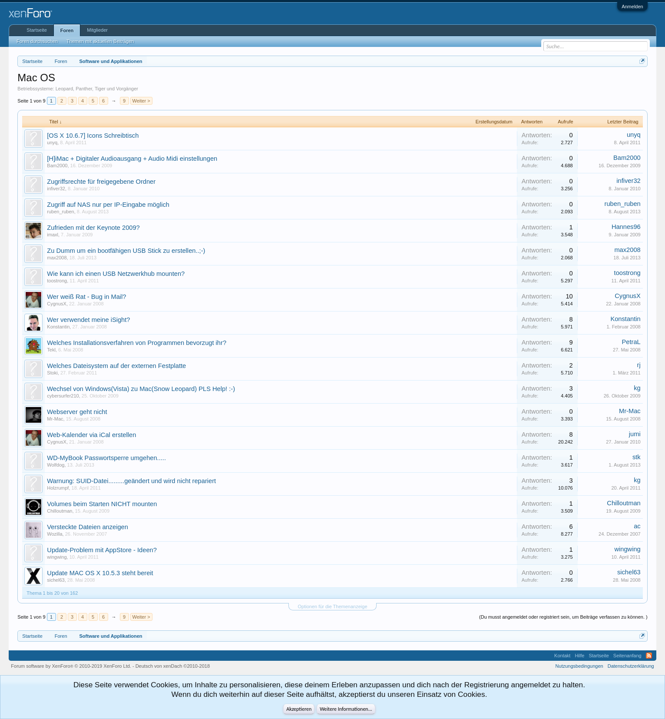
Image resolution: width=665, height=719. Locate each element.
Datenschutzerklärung (631, 666)
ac (637, 526)
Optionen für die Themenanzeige (332, 606)
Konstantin (58, 326)
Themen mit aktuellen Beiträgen (100, 41)
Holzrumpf (58, 487)
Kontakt (562, 655)
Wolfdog (55, 464)
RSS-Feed (649, 656)
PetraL (631, 341)
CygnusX (56, 303)
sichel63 (55, 580)
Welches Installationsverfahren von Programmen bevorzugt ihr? (136, 342)
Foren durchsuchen (37, 41)
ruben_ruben (60, 211)
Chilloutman (59, 511)
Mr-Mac (55, 418)
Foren (67, 30)
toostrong (57, 280)
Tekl (51, 349)
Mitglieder (97, 30)
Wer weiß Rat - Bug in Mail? (86, 296)
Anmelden (632, 6)
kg (637, 387)
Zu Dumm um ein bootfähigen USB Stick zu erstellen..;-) (126, 250)
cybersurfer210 (63, 395)
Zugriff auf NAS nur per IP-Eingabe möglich (108, 204)
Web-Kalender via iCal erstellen (91, 434)
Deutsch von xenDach (173, 666)
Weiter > (141, 100)
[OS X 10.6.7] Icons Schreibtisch (93, 135)
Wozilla (54, 534)
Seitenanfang (627, 655)
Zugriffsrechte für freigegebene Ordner (101, 181)
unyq (52, 142)
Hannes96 (626, 226)
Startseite (36, 30)
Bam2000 (57, 165)
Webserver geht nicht (77, 411)
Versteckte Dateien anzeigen (87, 527)
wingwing (56, 557)
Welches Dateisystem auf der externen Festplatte (116, 365)
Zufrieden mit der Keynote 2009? (93, 227)
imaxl (52, 234)
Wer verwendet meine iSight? (88, 319)
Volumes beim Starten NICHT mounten (102, 503)
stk (636, 457)
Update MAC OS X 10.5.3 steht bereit (100, 573)
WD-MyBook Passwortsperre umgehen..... (106, 457)
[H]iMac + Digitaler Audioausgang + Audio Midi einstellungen (132, 158)
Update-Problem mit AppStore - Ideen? (102, 550)
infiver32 (56, 188)
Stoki (52, 372)
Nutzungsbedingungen (579, 666)
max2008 (56, 257)
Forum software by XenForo (71, 666)
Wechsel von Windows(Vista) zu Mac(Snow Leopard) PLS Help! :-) (141, 388)
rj (639, 364)
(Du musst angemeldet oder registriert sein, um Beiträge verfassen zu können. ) (563, 617)
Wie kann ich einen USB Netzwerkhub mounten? (116, 273)
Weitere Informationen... (346, 709)
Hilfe (579, 655)
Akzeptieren (298, 709)
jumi (635, 434)
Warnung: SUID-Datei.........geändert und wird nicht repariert (131, 480)
